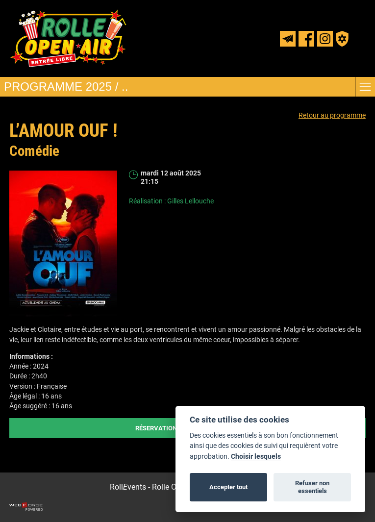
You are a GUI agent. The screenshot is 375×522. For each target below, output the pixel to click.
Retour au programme (332, 115)
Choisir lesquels (256, 456)
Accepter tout (228, 487)
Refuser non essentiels (312, 487)
